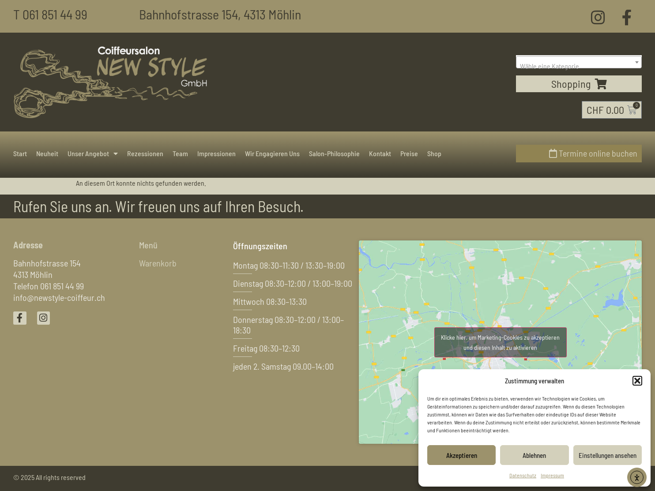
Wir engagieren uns (272, 153)
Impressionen (216, 153)
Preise (409, 153)
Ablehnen (534, 455)
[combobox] (579, 62)
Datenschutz (522, 475)
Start (20, 153)
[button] (637, 380)
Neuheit (47, 153)
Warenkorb (158, 263)
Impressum (552, 475)
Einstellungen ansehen (607, 455)
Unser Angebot (93, 153)
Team (180, 153)
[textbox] (578, 66)
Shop (434, 153)
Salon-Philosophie (334, 153)
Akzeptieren (461, 455)
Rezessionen (145, 153)
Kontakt (380, 153)
